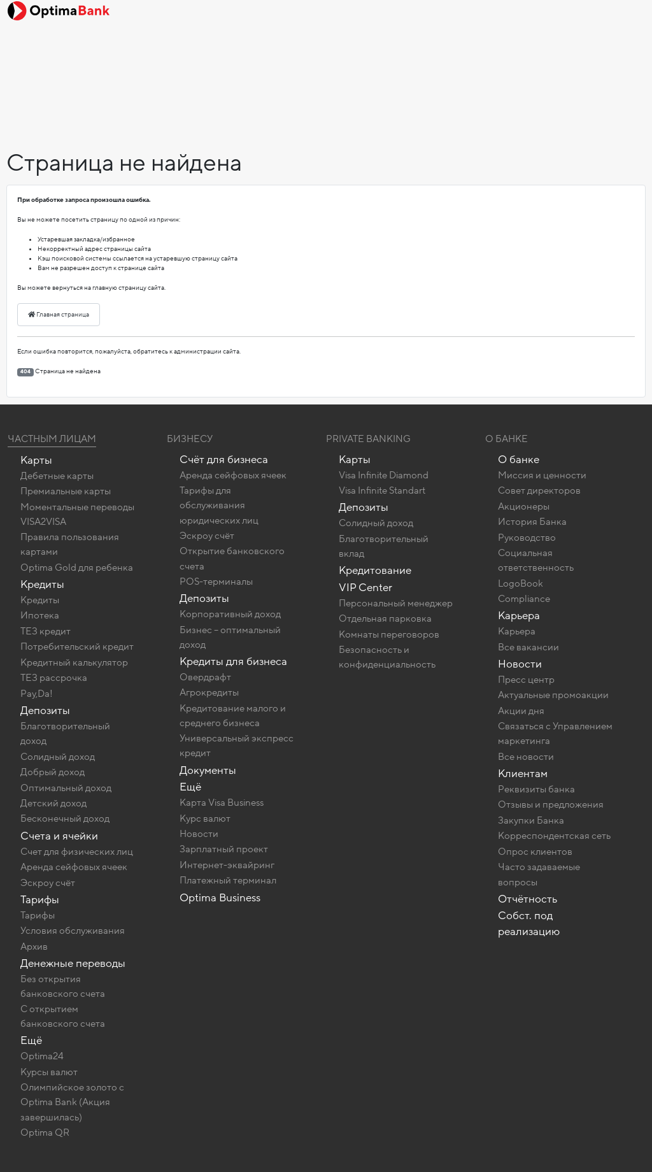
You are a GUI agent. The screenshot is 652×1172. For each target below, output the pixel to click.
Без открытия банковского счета (62, 986)
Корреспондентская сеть (554, 835)
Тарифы (39, 899)
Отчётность (527, 899)
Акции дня (521, 710)
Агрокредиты (209, 692)
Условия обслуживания (72, 930)
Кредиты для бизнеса (233, 661)
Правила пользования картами (69, 544)
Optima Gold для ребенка (76, 567)
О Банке (506, 438)
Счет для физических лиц (76, 851)
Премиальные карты (65, 491)
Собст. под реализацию (529, 923)
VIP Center (365, 587)
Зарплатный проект (224, 849)
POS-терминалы (216, 581)
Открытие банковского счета (232, 558)
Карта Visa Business (222, 802)
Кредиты (42, 584)
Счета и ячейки (59, 836)
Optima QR (44, 1132)
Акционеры (523, 506)
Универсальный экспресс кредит (237, 745)
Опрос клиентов (535, 851)
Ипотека (39, 615)
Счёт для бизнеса (224, 459)
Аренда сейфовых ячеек (73, 867)
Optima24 (42, 1056)
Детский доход (53, 803)
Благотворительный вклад (384, 546)
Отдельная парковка (385, 618)
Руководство (527, 537)
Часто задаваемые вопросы (539, 874)
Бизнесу (190, 438)
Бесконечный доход (65, 818)
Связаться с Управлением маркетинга (555, 733)
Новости (199, 833)
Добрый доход (52, 772)
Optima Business (220, 897)
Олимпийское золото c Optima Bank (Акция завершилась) (72, 1102)
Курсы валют (49, 1072)
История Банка (532, 521)
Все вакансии (528, 647)
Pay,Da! (36, 693)
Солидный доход (57, 756)
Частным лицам (52, 438)
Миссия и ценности (542, 475)
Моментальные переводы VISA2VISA (77, 514)
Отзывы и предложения (551, 804)
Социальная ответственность (536, 560)
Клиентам (523, 773)
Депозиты (45, 710)
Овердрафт (205, 677)
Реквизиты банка (536, 789)
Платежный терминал (228, 880)
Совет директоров (539, 490)
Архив (34, 946)
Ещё (31, 1040)
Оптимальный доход (65, 788)
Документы (208, 770)
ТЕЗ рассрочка (53, 677)
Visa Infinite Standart (382, 490)
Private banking (368, 438)
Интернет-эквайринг (227, 865)
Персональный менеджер (396, 603)
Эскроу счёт (47, 882)
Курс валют (205, 818)
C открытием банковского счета (62, 1016)
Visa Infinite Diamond (384, 475)
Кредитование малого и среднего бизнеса (233, 715)
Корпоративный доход (230, 614)
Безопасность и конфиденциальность (387, 657)
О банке (518, 459)
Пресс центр (526, 679)
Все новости (526, 756)
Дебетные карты (57, 475)
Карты (36, 460)
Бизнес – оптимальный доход (230, 637)
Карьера (519, 615)
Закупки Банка (531, 820)
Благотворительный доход (65, 733)
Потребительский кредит (77, 646)
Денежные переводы (72, 963)
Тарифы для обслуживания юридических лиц (219, 505)
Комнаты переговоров (389, 634)
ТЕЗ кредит (45, 631)
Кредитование (375, 570)
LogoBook (520, 583)
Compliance (524, 598)
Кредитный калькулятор (74, 662)
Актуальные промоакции (553, 695)
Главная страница (58, 314)
